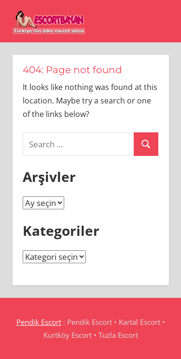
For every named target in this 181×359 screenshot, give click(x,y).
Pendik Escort (38, 322)
